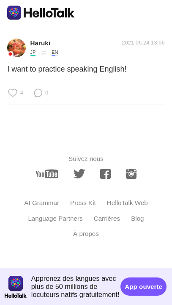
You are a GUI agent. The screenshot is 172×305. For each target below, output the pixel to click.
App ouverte (143, 286)
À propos (86, 233)
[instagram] (131, 174)
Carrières (107, 218)
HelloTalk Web (127, 202)
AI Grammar (41, 202)
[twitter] (79, 174)
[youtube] (46, 174)
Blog (137, 218)
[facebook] (105, 174)
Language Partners (55, 218)
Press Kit (83, 202)
